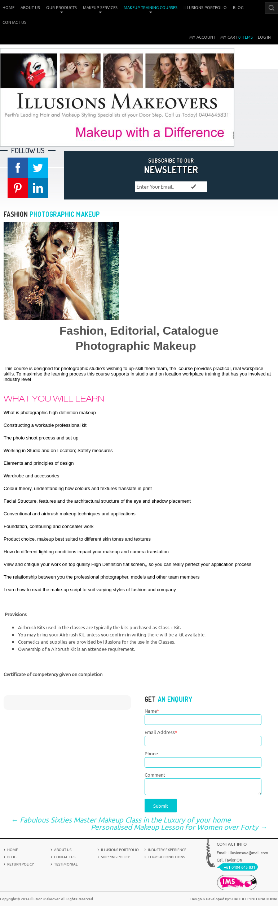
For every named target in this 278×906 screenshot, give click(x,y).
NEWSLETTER (171, 165)
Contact (14, 22)
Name (152, 711)
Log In (264, 37)
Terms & (166, 856)
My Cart (236, 37)
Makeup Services (100, 7)
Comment (155, 775)
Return (20, 864)
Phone (151, 753)
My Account (202, 37)
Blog (238, 7)
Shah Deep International (254, 898)
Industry (167, 849)
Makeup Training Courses (150, 7)
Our (61, 7)
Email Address (161, 732)
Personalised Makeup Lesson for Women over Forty (179, 826)
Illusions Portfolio (205, 7)
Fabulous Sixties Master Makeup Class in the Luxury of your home (121, 819)
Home (8, 7)
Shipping (115, 856)
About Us (30, 7)
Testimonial (66, 864)
